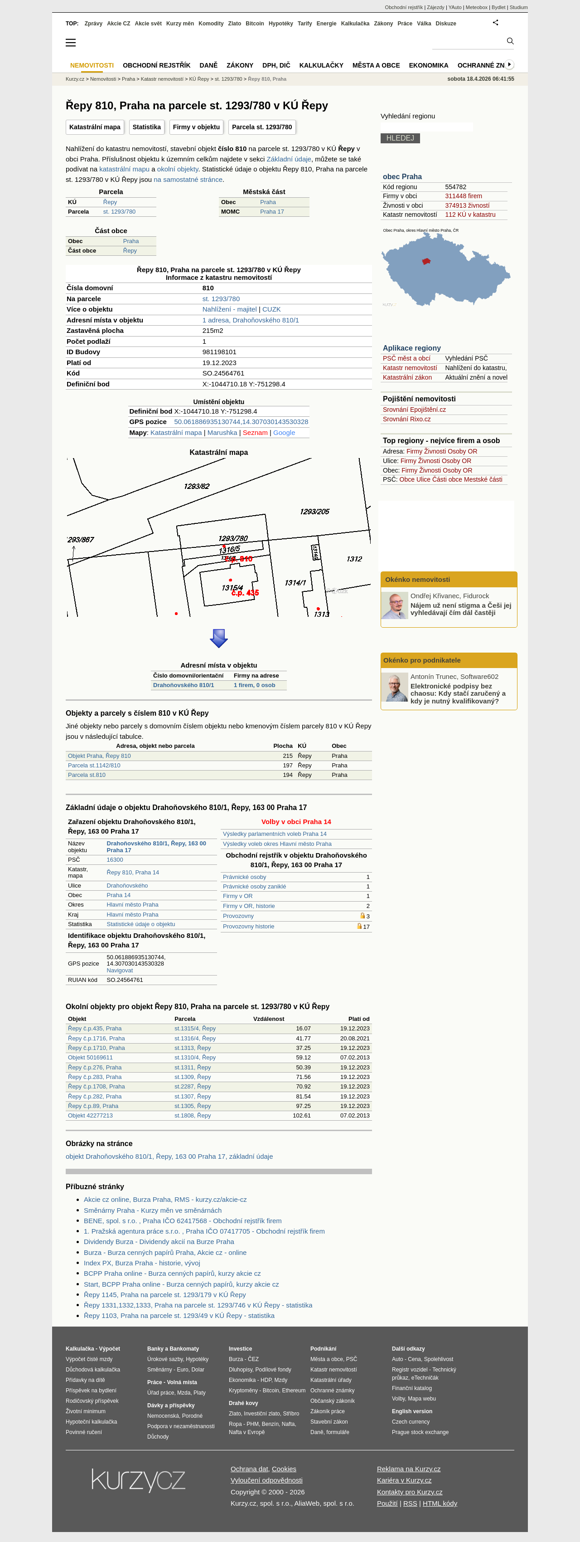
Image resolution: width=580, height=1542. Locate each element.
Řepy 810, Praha (267, 79)
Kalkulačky (321, 65)
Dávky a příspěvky (171, 1405)
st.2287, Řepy (192, 1086)
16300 (115, 859)
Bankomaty (184, 1349)
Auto (397, 1359)
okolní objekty (177, 169)
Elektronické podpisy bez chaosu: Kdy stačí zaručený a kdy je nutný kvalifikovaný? (458, 693)
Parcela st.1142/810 (94, 765)
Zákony (383, 23)
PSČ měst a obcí (406, 358)
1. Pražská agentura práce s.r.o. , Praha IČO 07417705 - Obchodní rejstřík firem (204, 1231)
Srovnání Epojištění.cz (414, 409)
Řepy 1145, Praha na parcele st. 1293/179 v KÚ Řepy (165, 1294)
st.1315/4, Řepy (195, 1028)
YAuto (455, 7)
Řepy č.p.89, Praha (93, 1106)
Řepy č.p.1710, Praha (96, 1047)
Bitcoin (255, 23)
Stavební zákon (329, 1422)
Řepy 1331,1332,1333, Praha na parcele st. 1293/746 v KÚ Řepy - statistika (198, 1305)
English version (412, 1411)
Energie (327, 23)
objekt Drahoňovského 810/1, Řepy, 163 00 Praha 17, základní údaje (169, 1156)
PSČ (352, 1359)
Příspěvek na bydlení (91, 1390)
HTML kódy (440, 1503)
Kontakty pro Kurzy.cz (410, 1492)
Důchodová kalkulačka (93, 1369)
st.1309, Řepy (192, 1077)
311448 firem (463, 196)
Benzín (270, 1424)
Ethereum (293, 1390)
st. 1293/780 (119, 211)
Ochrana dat (249, 1469)
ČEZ (253, 1359)
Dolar (197, 1369)
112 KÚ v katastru (470, 214)
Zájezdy (436, 7)
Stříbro (291, 1413)
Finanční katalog (412, 1388)
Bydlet (499, 7)
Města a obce (376, 65)
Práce (405, 23)
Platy (199, 1393)
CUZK (271, 309)
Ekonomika (429, 65)
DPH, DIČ (276, 65)
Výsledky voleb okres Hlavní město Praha (277, 843)
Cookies (284, 1469)
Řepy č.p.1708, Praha (96, 1086)
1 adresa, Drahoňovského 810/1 (251, 320)
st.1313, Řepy (192, 1047)
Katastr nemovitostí (410, 367)
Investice (240, 1349)
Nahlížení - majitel (230, 309)
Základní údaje (289, 159)
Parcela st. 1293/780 (262, 127)
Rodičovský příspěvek (92, 1401)
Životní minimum (86, 1411)
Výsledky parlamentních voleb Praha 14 (275, 833)
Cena (414, 1359)
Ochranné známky (490, 65)
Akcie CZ (118, 23)
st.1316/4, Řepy (195, 1038)
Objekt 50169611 (90, 1057)
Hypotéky (281, 23)
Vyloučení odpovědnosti (267, 1480)
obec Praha (402, 177)
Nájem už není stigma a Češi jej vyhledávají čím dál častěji (461, 608)
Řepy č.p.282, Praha (95, 1096)
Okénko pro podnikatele (422, 660)
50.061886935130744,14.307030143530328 (241, 421)
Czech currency (411, 1422)
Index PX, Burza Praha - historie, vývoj (142, 1263)
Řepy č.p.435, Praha (95, 1028)
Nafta (288, 1424)
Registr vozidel (410, 1369)
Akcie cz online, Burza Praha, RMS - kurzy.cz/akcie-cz (165, 1199)
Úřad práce (160, 1393)
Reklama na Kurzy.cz (409, 1469)
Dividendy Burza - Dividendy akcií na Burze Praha (159, 1241)
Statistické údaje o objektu (141, 924)
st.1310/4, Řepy (195, 1057)
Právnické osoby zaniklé (254, 886)
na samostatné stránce (188, 179)
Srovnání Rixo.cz (407, 419)
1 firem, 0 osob (255, 685)
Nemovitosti (103, 79)
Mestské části (483, 479)
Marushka (222, 432)
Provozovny (238, 916)
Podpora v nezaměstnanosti (181, 1426)
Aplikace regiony (412, 348)
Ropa (235, 1424)
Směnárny (159, 1369)
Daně (209, 65)
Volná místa (182, 1382)
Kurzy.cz (75, 79)
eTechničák (425, 1378)
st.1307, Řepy (192, 1096)
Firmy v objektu (196, 127)
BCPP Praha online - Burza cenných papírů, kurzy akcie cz (172, 1273)
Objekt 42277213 (90, 1115)
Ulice (423, 479)
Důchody (158, 1437)
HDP (266, 1380)
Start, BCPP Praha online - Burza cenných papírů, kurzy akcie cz (181, 1284)
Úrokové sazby (165, 1359)
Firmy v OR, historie (249, 906)
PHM (252, 1424)
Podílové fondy (273, 1369)
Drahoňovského (127, 885)
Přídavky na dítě (85, 1380)
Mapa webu (422, 1399)
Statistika (147, 127)
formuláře (337, 1432)
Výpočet (109, 1349)
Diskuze (446, 23)
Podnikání (323, 1349)
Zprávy (93, 23)
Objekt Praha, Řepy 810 (99, 755)
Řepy (110, 202)
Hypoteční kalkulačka (91, 1422)
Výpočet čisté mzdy (89, 1359)
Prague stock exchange (420, 1432)
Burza (236, 1359)
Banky (155, 1349)
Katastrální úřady (331, 1380)
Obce (407, 479)
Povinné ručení (84, 1432)
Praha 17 (272, 211)
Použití (387, 1503)
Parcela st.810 (87, 774)
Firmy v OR (238, 896)
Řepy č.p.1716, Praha (96, 1038)
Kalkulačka (355, 23)
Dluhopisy (240, 1369)
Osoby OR (462, 451)
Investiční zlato (262, 1413)
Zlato (235, 23)
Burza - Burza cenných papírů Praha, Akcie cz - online (165, 1252)
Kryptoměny (243, 1390)
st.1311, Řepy (192, 1067)
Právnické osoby (244, 876)
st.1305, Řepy (192, 1106)
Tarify (305, 23)
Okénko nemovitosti (416, 579)
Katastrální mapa (95, 127)
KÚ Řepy (199, 79)
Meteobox (477, 7)
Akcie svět (148, 23)
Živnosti (435, 451)
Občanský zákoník (332, 1401)
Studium (519, 7)
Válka (424, 23)
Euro (182, 1369)
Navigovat (120, 970)
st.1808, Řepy (192, 1115)
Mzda (183, 1393)
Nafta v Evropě (247, 1432)
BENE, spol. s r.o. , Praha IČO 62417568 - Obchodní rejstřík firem (183, 1221)
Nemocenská (163, 1416)
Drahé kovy (243, 1403)
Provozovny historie (248, 926)
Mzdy (281, 1380)
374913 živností (467, 205)
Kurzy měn (180, 23)
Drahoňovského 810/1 (183, 685)
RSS (410, 1503)
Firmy (414, 451)
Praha (268, 202)
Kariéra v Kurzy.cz (404, 1480)
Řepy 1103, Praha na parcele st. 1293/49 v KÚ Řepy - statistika (179, 1315)
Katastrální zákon (407, 377)
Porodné (192, 1416)
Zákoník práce (327, 1411)
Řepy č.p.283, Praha (95, 1077)
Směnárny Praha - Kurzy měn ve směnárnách (153, 1210)
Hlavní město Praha (133, 904)
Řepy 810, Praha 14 (133, 872)
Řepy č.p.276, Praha (95, 1067)
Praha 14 (119, 895)
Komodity (210, 23)
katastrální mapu (124, 169)
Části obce (447, 479)
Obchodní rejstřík (404, 7)
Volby (398, 1399)
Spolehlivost (439, 1359)
